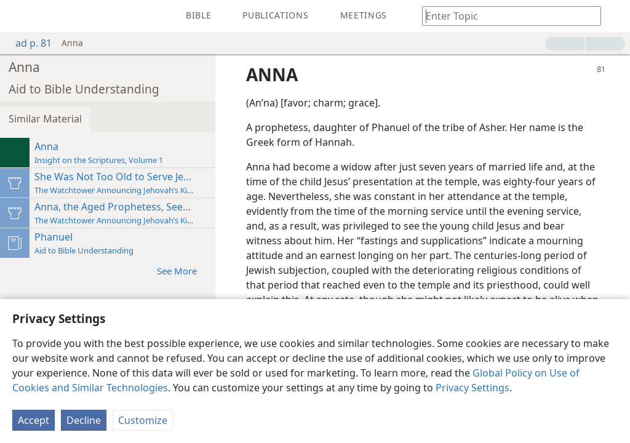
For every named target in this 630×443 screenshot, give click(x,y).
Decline (83, 420)
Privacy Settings (472, 387)
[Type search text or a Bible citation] (506, 16)
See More (183, 270)
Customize (142, 420)
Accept (33, 420)
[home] (18, 16)
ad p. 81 (27, 43)
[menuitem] (18, 16)
